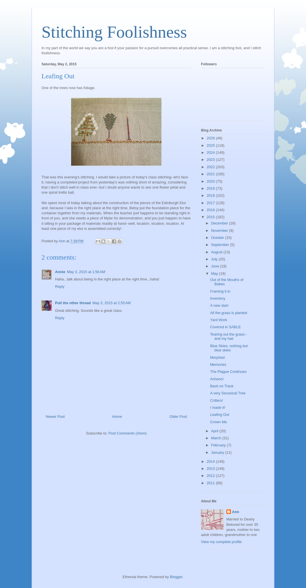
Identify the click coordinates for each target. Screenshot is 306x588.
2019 (211, 188)
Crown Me (218, 422)
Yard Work (218, 320)
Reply (59, 286)
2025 (211, 145)
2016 (211, 210)
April (215, 431)
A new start (219, 305)
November (220, 230)
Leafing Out (219, 414)
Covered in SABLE (225, 327)
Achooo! (217, 379)
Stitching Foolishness (114, 32)
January (218, 452)
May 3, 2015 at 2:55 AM (111, 303)
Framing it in (220, 291)
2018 (211, 195)
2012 (211, 476)
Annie (60, 272)
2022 (211, 167)
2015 (211, 217)
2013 (211, 468)
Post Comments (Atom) (127, 433)
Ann (235, 512)
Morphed (217, 357)
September (220, 245)
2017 (211, 203)
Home (117, 416)
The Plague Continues (228, 371)
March (216, 438)
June (215, 266)
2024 (211, 152)
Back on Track (221, 386)
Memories (218, 364)
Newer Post (55, 416)
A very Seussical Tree (227, 393)
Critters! (216, 400)
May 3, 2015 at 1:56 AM (86, 272)
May (215, 273)
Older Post (178, 416)
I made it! (217, 407)
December (220, 223)
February (219, 445)
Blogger (176, 577)
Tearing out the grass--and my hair (228, 336)
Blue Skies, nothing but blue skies (229, 348)
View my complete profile (221, 542)
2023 (211, 159)
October (218, 237)
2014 (211, 461)
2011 (211, 483)
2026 (211, 138)
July (215, 259)
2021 (211, 174)
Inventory (217, 298)
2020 (211, 181)
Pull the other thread (73, 303)
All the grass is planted (228, 313)
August (217, 252)
